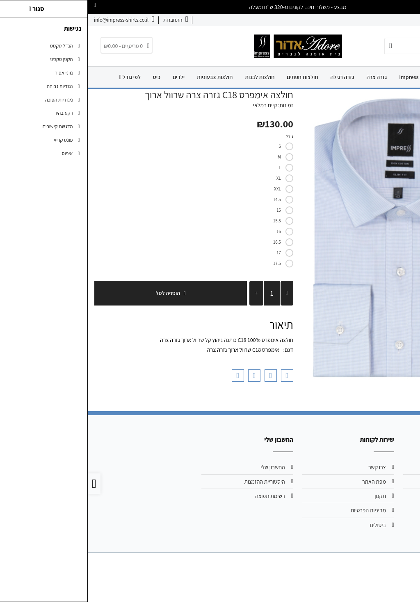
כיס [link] (69, 77)
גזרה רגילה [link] (254, 77)
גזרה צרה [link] (288, 77)
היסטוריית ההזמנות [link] (176, 481)
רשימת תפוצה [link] (182, 496)
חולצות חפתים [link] (214, 77)
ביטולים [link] (290, 525)
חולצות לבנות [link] (172, 77)
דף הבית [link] (379, 77)
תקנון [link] (292, 496)
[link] (87, 20)
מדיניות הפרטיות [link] (280, 510)
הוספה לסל (83, 293)
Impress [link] (321, 77)
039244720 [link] (386, 496)
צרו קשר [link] (373, 19)
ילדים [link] (91, 77)
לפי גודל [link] (42, 77)
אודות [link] (396, 19)
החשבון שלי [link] (185, 467)
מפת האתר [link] (286, 481)
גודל (201, 136)
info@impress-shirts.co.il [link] (369, 481)
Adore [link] (350, 77)
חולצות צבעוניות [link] (127, 77)
